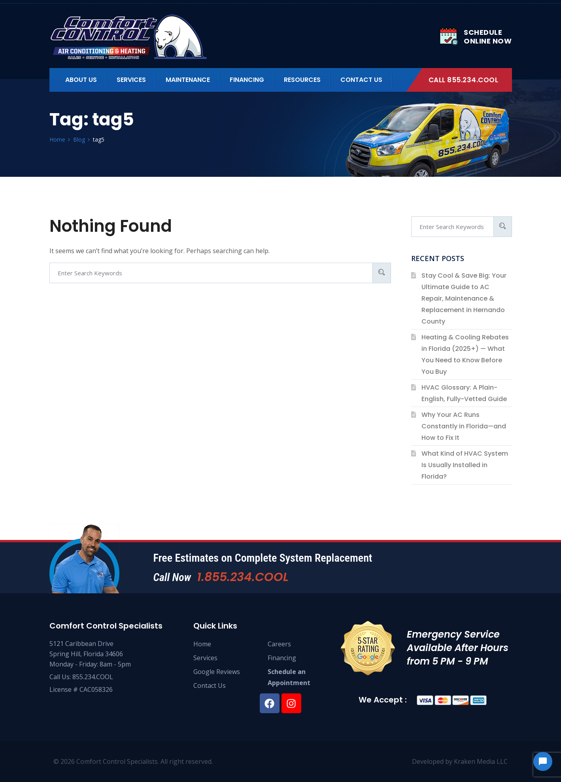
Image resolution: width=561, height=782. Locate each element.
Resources (302, 79)
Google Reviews (216, 671)
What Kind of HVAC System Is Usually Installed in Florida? (464, 465)
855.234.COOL (92, 676)
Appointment (289, 683)
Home (202, 644)
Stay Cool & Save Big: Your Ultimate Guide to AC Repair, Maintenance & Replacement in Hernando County (463, 298)
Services (131, 79)
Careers (279, 644)
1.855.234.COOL (243, 577)
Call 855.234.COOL (464, 80)
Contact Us (361, 79)
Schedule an (287, 672)
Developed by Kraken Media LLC (460, 761)
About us (81, 79)
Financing (247, 79)
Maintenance (188, 79)
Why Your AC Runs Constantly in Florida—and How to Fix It (463, 426)
